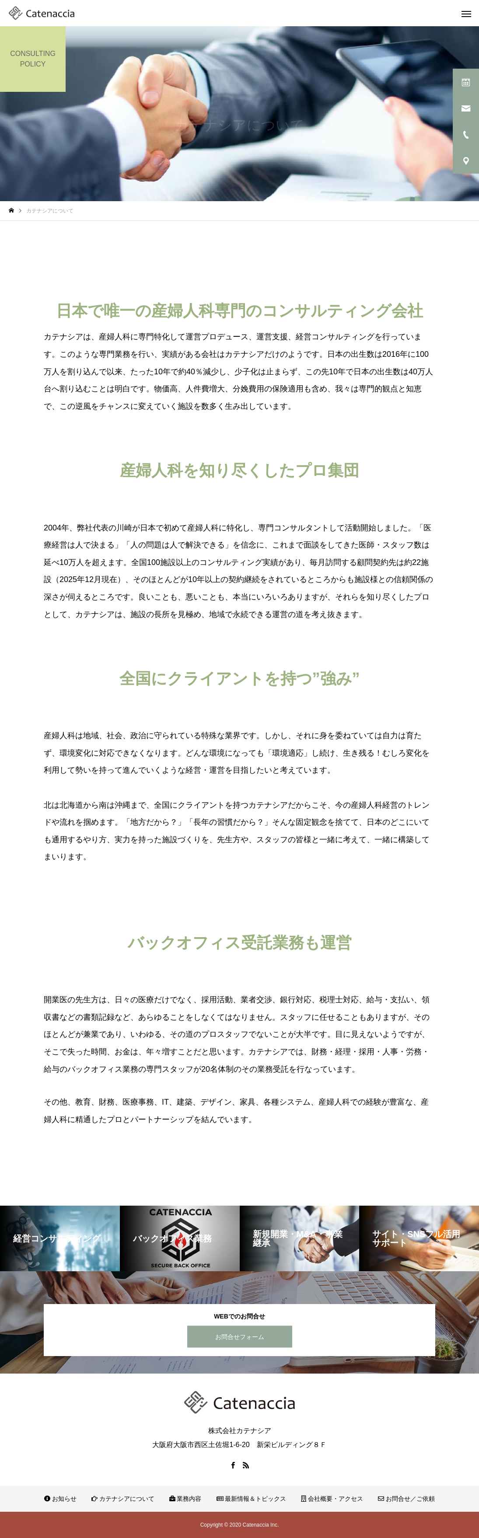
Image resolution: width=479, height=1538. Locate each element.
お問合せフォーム (239, 1336)
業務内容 (185, 1498)
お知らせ (60, 1498)
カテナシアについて (122, 1498)
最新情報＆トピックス (252, 1498)
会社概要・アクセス (332, 1498)
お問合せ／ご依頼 (406, 1498)
